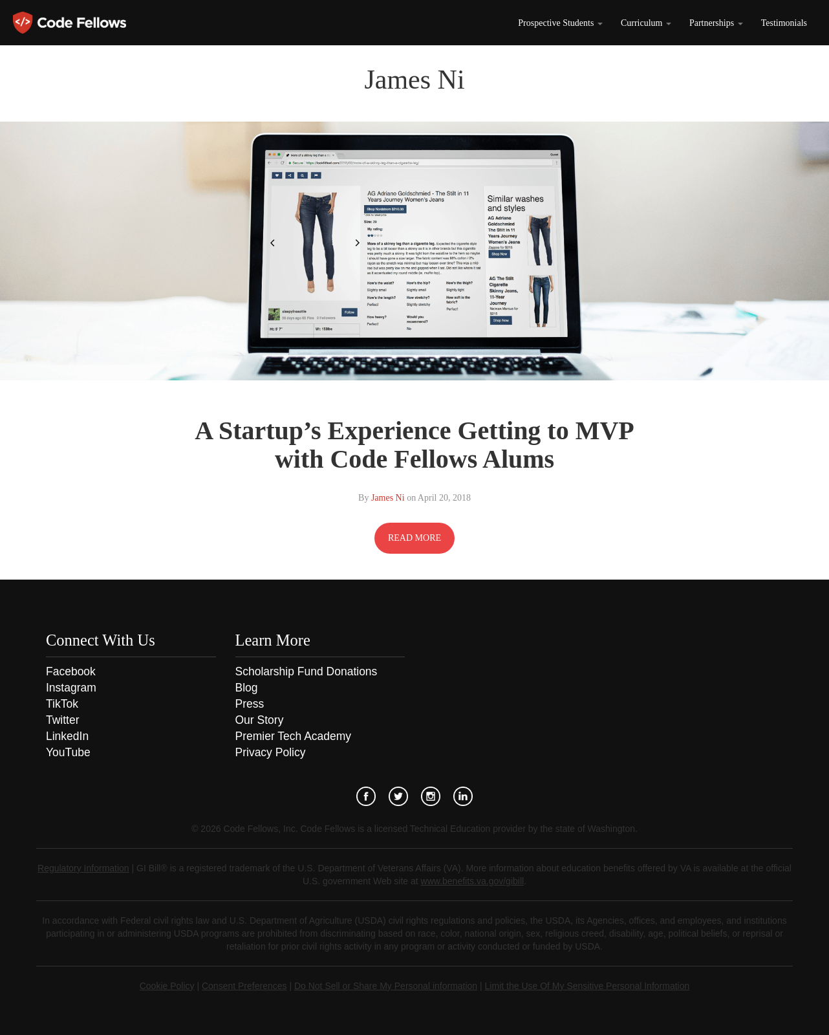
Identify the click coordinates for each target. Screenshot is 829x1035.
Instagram (71, 687)
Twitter (63, 720)
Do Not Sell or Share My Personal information (385, 986)
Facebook (71, 671)
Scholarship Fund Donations (306, 671)
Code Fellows (69, 22)
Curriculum (646, 23)
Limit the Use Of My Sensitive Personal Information (587, 986)
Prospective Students (560, 23)
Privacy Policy (270, 752)
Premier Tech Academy (293, 736)
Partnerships (716, 23)
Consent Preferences (244, 986)
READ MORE (414, 538)
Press (249, 703)
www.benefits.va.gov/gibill (472, 881)
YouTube (68, 752)
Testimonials (784, 23)
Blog (246, 687)
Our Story (259, 720)
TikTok (62, 703)
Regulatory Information (83, 868)
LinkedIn (67, 736)
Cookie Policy (167, 986)
